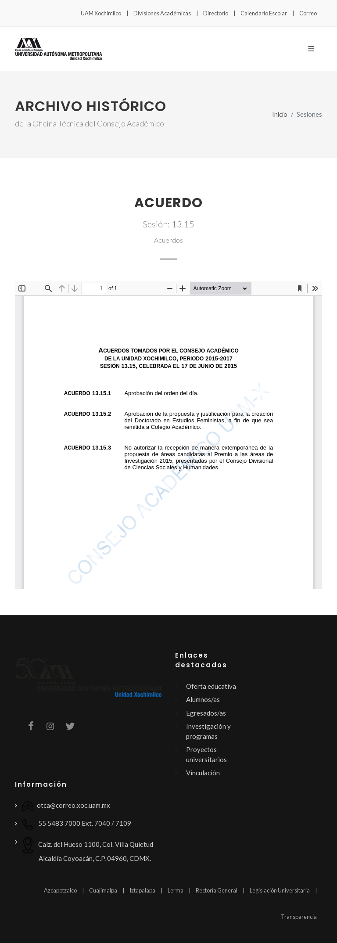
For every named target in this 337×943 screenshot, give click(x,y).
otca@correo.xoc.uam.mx (66, 806)
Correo (308, 13)
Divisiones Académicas (162, 13)
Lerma (175, 890)
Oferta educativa (211, 686)
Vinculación (203, 773)
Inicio (279, 114)
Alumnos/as (203, 699)
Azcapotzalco (60, 890)
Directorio (215, 13)
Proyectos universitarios (206, 754)
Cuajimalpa (103, 890)
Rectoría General (216, 890)
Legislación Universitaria (280, 890)
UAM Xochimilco (101, 13)
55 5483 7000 (51, 824)
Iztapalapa (142, 890)
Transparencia (299, 916)
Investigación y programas (208, 731)
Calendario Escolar (263, 13)
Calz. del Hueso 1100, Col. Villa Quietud (87, 849)
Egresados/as (206, 713)
